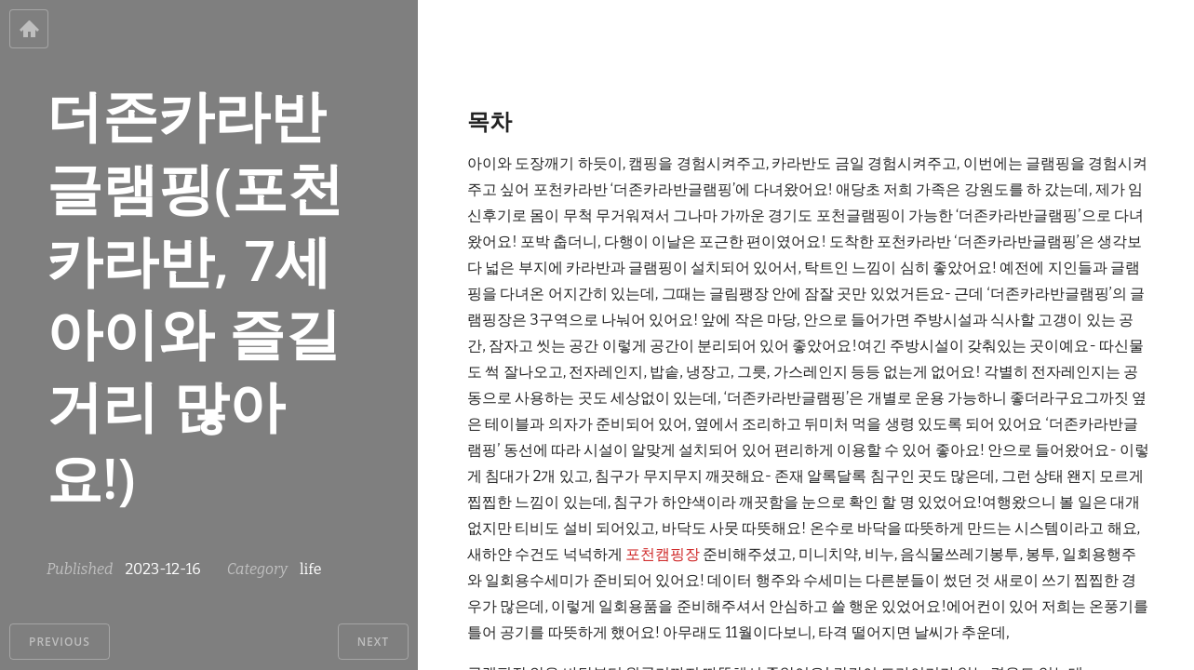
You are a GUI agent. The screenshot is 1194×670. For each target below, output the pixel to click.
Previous (59, 642)
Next (373, 642)
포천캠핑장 (662, 554)
